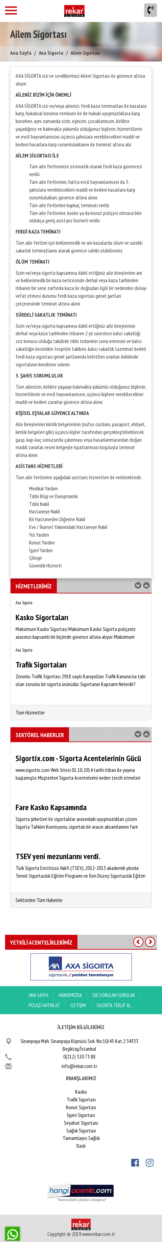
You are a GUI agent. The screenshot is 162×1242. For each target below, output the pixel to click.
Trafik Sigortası (81, 1099)
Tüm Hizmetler (30, 712)
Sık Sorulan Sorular (113, 995)
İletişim (78, 1005)
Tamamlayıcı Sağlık (81, 1138)
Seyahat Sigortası (81, 1122)
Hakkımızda (70, 995)
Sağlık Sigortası (81, 1130)
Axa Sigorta (51, 52)
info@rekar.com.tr (79, 1066)
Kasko (81, 1091)
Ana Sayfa (20, 52)
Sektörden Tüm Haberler (39, 900)
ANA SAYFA (38, 995)
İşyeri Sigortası (81, 1115)
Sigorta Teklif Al (113, 1005)
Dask (81, 1145)
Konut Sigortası (81, 1107)
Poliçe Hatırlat (44, 1005)
